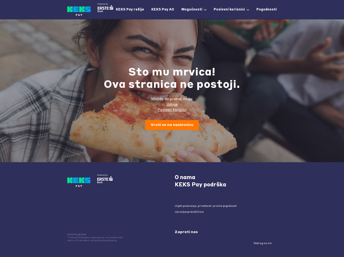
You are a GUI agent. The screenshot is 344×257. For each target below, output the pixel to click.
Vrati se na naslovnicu (172, 125)
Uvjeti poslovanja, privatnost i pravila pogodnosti (206, 206)
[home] (90, 9)
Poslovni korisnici (172, 110)
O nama (185, 177)
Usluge (172, 104)
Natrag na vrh (264, 243)
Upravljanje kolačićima (189, 212)
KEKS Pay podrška (200, 185)
